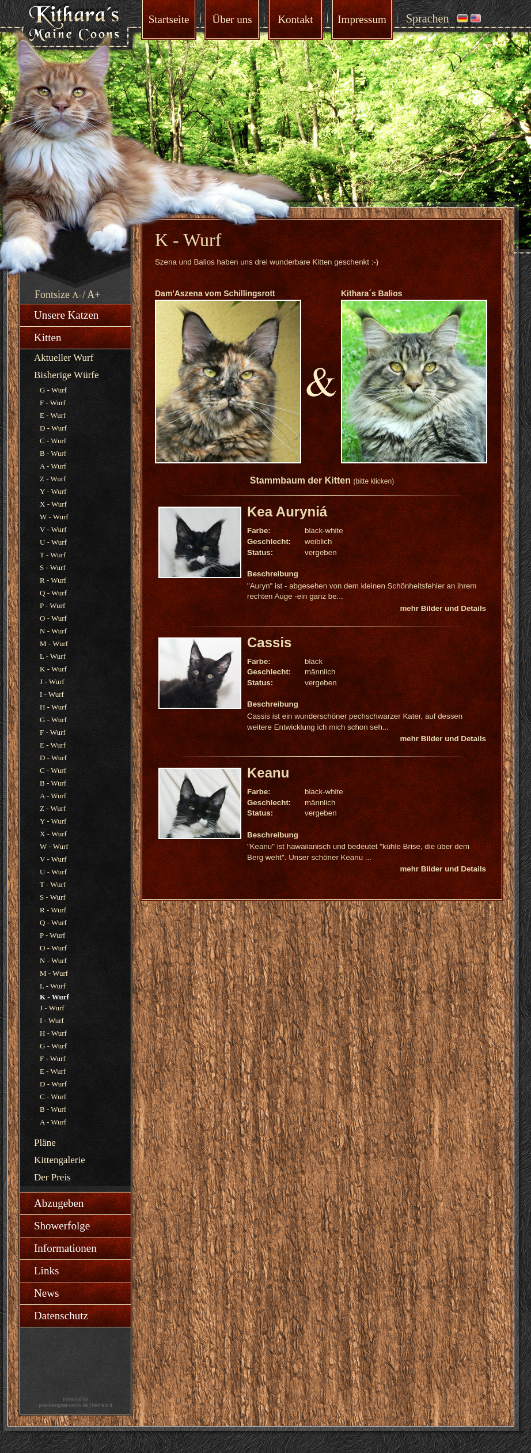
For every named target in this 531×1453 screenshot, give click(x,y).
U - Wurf (53, 542)
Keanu (268, 772)
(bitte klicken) (373, 481)
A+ (93, 294)
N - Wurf (53, 631)
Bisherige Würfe (66, 374)
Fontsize (52, 294)
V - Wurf (53, 529)
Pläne (45, 1142)
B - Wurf (53, 453)
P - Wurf (52, 605)
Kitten (48, 337)
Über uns (232, 19)
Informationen (65, 1248)
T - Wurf (53, 554)
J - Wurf (52, 681)
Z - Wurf (53, 478)
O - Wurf (53, 618)
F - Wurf (53, 402)
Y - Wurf (53, 491)
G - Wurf (53, 390)
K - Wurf (53, 669)
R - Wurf (53, 580)
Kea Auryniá (287, 511)
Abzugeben (59, 1203)
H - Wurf (53, 707)
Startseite (169, 19)
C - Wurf (53, 440)
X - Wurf (53, 504)
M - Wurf (54, 643)
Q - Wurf (53, 592)
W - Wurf (54, 516)
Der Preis (52, 1177)
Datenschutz (61, 1315)
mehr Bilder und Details (443, 608)
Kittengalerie (59, 1159)
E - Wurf (53, 415)
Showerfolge (62, 1226)
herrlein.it (102, 1405)
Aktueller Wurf (63, 357)
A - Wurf (53, 466)
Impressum (361, 19)
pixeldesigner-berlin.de (63, 1405)
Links (46, 1271)
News (46, 1293)
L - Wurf (53, 656)
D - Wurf (53, 428)
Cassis (269, 642)
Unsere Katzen (66, 315)
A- (77, 295)
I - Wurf (52, 694)
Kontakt (295, 19)
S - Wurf (53, 567)
